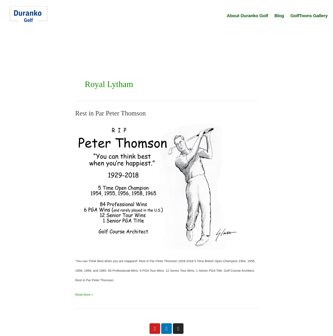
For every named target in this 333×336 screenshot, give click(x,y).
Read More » (84, 293)
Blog (279, 15)
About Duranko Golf (247, 15)
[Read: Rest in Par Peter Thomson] (159, 186)
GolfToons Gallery (309, 15)
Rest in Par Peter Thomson (111, 113)
